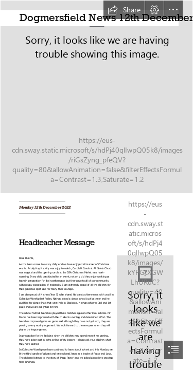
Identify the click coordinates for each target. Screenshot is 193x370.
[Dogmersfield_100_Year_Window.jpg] (96, 97)
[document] (96, 185)
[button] (124, 10)
